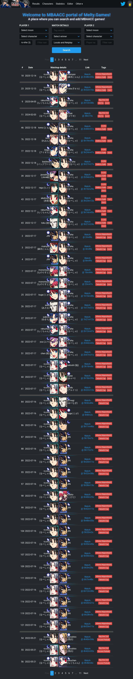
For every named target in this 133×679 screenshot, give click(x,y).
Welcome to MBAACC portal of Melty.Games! (66, 14)
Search (66, 50)
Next (86, 59)
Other (78, 4)
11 (80, 59)
